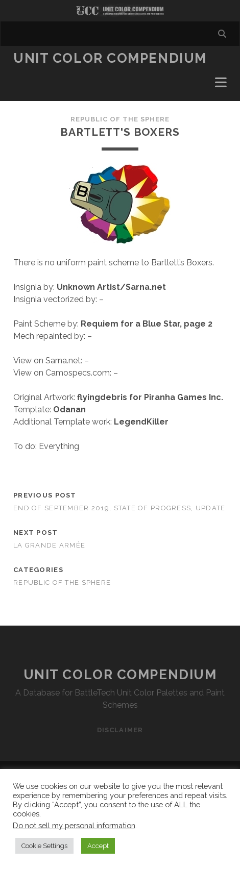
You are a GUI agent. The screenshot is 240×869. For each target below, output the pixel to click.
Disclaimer (119, 730)
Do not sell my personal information (74, 825)
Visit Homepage (120, 10)
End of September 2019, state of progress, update (119, 508)
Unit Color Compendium (110, 58)
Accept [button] (98, 846)
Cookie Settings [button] (44, 846)
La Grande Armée (49, 545)
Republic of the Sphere (120, 119)
